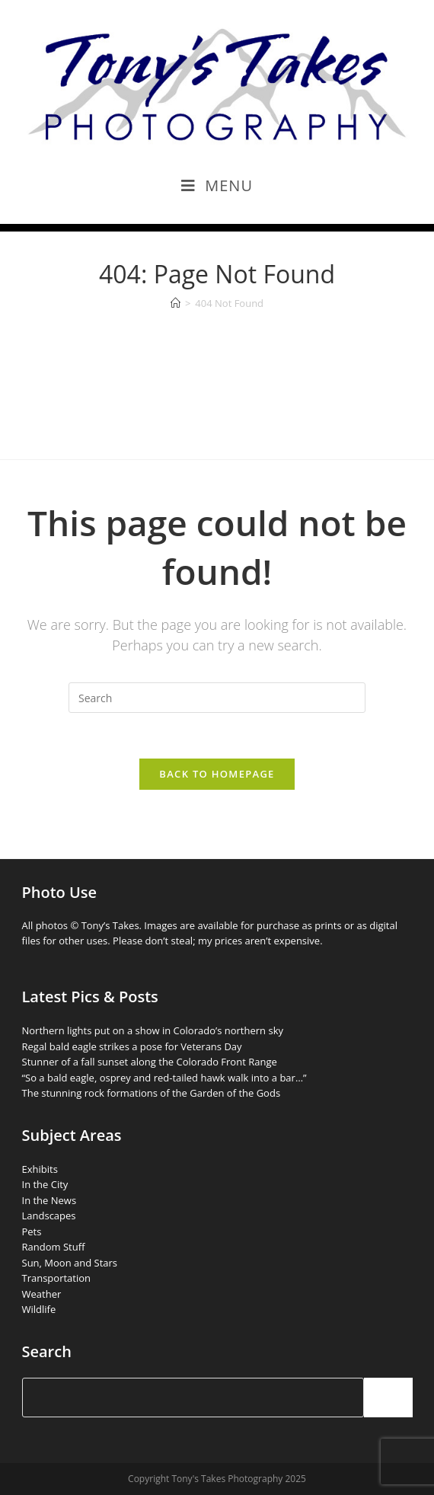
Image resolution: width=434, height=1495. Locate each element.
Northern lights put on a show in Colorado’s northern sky (152, 1030)
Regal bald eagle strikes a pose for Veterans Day (132, 1046)
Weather (42, 1294)
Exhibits (40, 1169)
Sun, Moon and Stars (70, 1263)
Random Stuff (53, 1247)
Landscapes (49, 1215)
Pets (32, 1231)
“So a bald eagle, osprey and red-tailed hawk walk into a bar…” (164, 1078)
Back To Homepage (216, 774)
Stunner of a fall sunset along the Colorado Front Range (149, 1062)
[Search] (388, 1397)
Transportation (56, 1278)
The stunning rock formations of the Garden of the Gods (151, 1093)
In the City (45, 1184)
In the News (49, 1200)
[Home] (175, 303)
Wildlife (39, 1309)
